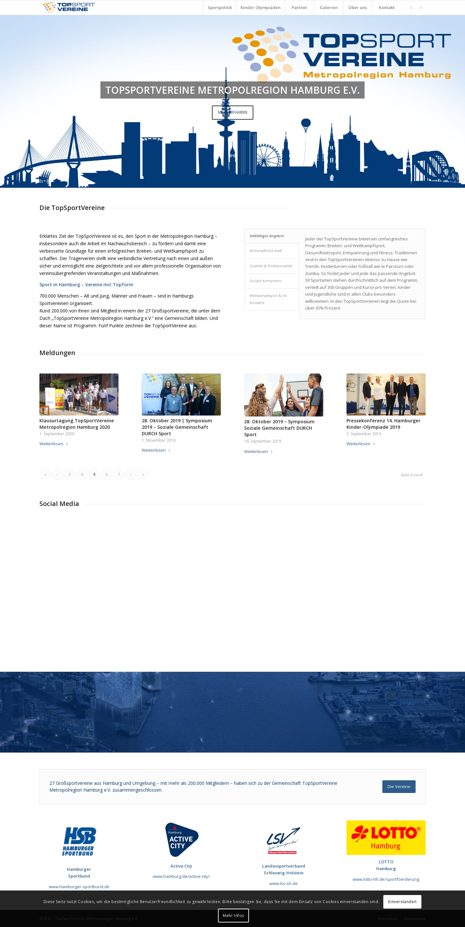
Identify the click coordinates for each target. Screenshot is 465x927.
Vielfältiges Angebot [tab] (267, 236)
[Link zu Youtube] (421, 7)
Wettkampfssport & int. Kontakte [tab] (269, 299)
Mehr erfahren (232, 112)
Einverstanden (402, 901)
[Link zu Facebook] (411, 7)
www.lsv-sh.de (283, 883)
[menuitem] (219, 7)
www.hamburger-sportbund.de (79, 887)
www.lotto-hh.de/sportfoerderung (386, 879)
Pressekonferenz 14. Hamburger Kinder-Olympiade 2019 (383, 423)
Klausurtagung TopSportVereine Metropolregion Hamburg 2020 (76, 423)
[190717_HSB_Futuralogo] (79, 841)
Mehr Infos (233, 915)
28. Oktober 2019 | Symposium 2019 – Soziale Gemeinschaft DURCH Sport (177, 427)
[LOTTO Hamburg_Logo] (386, 837)
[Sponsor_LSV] (283, 839)
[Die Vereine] (399, 786)
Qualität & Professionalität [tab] (271, 266)
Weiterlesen (53, 444)
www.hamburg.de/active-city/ (181, 876)
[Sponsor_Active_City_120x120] (181, 839)
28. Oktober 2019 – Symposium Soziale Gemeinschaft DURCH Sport (279, 427)
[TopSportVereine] (68, 7)
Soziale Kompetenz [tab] (266, 281)
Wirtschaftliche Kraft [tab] (266, 250)
